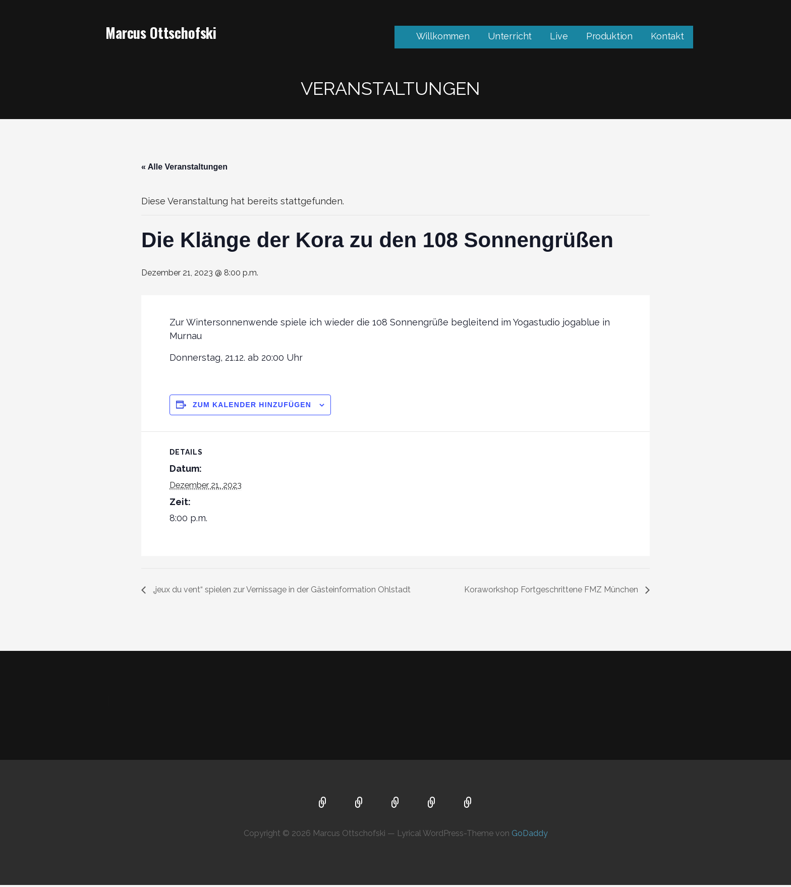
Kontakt (667, 36)
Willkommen (443, 36)
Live (559, 36)
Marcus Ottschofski (160, 32)
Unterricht (510, 36)
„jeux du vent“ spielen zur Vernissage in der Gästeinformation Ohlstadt (281, 589)
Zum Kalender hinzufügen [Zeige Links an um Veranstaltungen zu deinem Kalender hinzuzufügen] (252, 405)
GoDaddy (530, 833)
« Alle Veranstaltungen (184, 166)
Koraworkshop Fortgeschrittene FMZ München (552, 589)
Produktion (609, 36)
